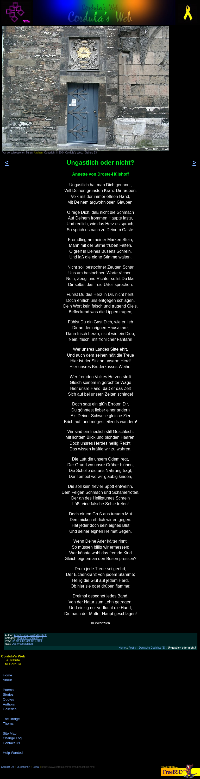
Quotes (8, 699)
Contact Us (11, 743)
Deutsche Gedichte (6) (30, 638)
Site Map (10, 733)
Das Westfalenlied (22, 643)
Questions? (23, 766)
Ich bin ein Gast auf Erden (27, 641)
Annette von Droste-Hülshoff (30, 635)
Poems (8, 690)
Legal (36, 766)
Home (122, 647)
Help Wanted (13, 753)
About (7, 680)
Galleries (10, 709)
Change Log (12, 738)
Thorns (8, 723)
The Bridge (11, 719)
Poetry (132, 647)
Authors (9, 704)
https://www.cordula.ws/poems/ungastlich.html (68, 766)
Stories (8, 694)
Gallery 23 (91, 152)
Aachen (38, 152)
